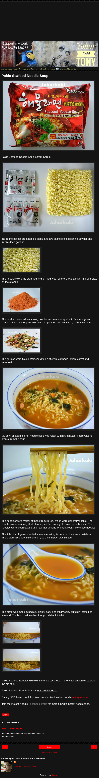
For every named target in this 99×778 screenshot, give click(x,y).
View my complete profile (25, 766)
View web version (49, 753)
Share (5, 715)
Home (49, 747)
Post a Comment (12, 728)
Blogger (54, 775)
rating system (80, 697)
